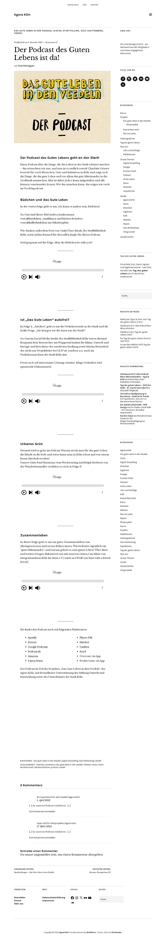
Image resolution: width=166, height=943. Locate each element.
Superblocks (129, 191)
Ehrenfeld (127, 208)
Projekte (124, 117)
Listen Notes (35, 660)
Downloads (73, 5)
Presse (123, 113)
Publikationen (129, 154)
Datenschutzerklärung (53, 897)
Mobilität (127, 187)
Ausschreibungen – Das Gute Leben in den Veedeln (34, 871)
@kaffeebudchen (36, 222)
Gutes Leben (97, 764)
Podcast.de (34, 651)
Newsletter (19, 897)
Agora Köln (22, 14)
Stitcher (84, 642)
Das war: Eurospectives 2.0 (100, 871)
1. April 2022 (43, 800)
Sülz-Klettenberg (92, 31)
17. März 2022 (44, 826)
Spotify (32, 637)
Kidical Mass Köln (131, 129)
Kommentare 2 (51, 42)
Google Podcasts (38, 646)
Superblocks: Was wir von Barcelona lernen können (133, 400)
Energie (126, 167)
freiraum (87, 764)
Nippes (126, 224)
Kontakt (94, 5)
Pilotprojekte (132, 124)
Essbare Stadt (129, 171)
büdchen (40, 764)
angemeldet (42, 854)
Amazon (33, 656)
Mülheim (127, 220)
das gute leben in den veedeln (69, 764)
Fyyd (83, 651)
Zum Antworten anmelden (42, 811)
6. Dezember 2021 (35, 42)
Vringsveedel (129, 232)
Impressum (48, 900)
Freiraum (127, 175)
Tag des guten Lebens (130, 142)
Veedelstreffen (127, 237)
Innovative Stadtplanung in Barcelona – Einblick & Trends (134, 395)
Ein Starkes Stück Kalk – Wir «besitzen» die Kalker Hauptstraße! (135, 410)
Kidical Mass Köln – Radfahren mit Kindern (132, 380)
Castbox (84, 646)
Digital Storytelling (66, 31)
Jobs (84, 5)
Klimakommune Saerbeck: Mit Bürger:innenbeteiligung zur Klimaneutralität (136, 420)
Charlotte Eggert (26, 66)
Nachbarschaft (27, 767)
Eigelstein (127, 212)
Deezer (32, 642)
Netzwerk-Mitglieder (129, 390)
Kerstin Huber (127, 416)
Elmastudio (116, 932)
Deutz (126, 204)
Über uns (124, 146)
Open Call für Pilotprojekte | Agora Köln (56, 823)
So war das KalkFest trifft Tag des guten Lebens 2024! (135, 345)
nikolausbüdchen (42, 767)
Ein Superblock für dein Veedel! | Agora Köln (58, 797)
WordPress (91, 932)
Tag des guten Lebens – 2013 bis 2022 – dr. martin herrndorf (135, 386)
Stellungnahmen (127, 138)
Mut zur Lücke (129, 133)
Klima (125, 183)
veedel (62, 767)
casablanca (50, 764)
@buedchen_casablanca (41, 218)
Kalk (125, 216)
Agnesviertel (128, 200)
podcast (54, 767)
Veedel (18, 33)
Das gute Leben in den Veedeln (33, 31)
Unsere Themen (127, 159)
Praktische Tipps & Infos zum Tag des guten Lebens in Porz (135, 320)
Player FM (86, 637)
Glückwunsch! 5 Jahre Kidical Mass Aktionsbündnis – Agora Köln (134, 377)
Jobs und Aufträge (131, 150)
